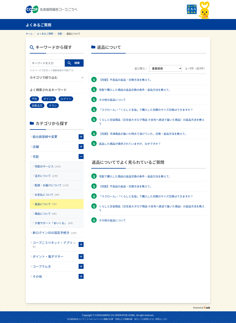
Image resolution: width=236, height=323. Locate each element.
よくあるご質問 (45, 33)
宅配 (59, 33)
